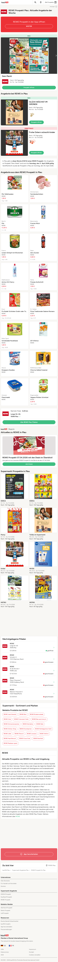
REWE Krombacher (26, 729)
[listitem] (15, 188)
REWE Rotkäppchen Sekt (43, 729)
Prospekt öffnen (29, 87)
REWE (18, 816)
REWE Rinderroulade (36, 714)
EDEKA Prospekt (6, 894)
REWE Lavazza (31, 734)
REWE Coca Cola (24, 738)
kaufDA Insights (5, 924)
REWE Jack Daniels (10, 714)
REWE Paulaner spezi (10, 743)
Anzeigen (53, 7)
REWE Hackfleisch (10, 738)
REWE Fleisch (19, 734)
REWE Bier (23, 714)
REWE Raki (39, 724)
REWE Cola (7, 719)
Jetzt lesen (29, 464)
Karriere (3, 886)
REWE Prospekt (5, 900)
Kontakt (31, 952)
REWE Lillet (7, 734)
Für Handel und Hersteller (9, 883)
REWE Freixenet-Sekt (21, 719)
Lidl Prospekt (5, 913)
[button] (29, 63)
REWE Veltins (44, 734)
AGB (2, 955)
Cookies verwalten (34, 955)
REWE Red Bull (38, 738)
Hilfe (2, 949)
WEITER (29, 26)
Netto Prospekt (5, 910)
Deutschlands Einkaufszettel (9, 921)
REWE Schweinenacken (11, 724)
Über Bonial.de (5, 881)
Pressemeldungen (6, 929)
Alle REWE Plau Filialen (29, 422)
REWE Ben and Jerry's (39, 719)
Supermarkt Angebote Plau (20, 870)
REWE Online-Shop (10, 729)
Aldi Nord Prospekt (6, 908)
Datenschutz (5, 952)
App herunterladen (6, 927)
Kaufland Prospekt (6, 897)
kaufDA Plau (6, 870)
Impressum (32, 949)
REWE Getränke (28, 724)
